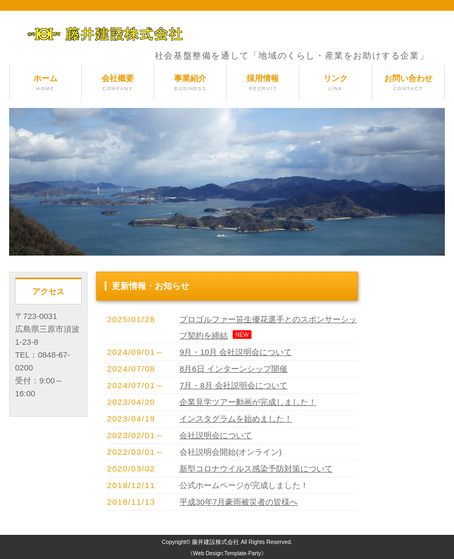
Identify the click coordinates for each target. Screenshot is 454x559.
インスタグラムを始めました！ (235, 418)
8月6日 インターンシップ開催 (233, 368)
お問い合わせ (408, 83)
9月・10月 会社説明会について (235, 352)
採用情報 (263, 83)
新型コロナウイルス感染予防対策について (256, 468)
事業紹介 (190, 83)
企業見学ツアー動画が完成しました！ (247, 401)
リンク (335, 83)
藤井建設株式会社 (215, 542)
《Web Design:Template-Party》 (227, 553)
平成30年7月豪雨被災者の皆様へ (238, 501)
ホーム (45, 83)
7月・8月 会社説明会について (233, 385)
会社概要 (118, 83)
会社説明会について (215, 435)
